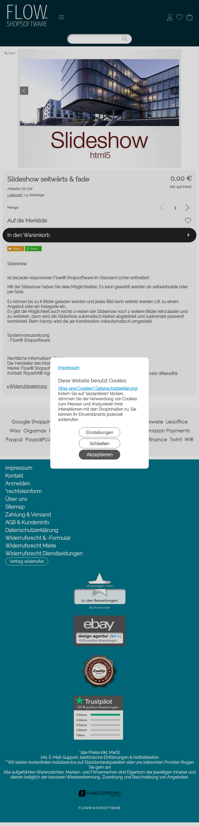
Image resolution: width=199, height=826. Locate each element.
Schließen (99, 443)
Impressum (69, 367)
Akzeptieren (99, 454)
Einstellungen (99, 432)
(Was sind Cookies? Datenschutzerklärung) (98, 388)
